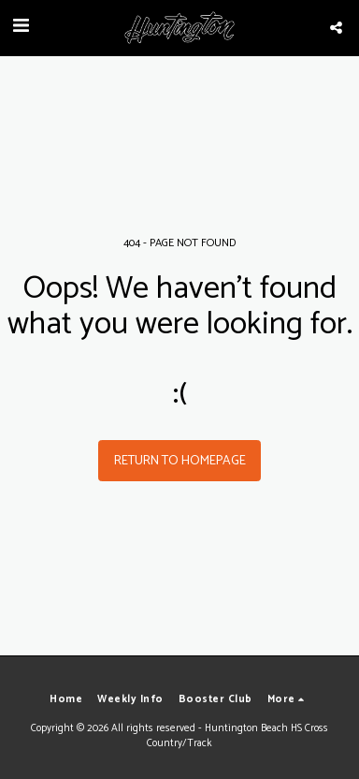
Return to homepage (180, 461)
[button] (20, 27)
